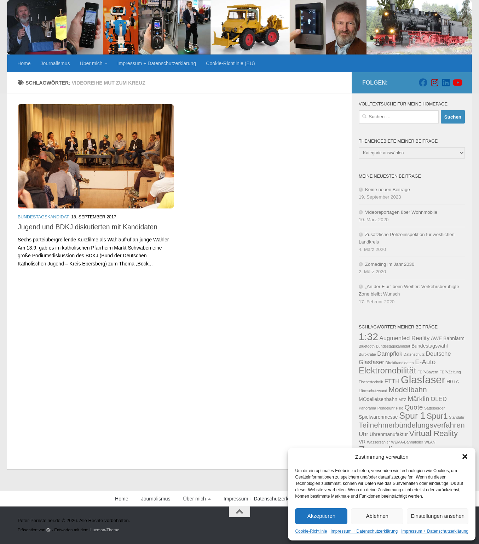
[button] (464, 456)
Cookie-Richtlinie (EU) (230, 63)
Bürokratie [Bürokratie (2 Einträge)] (367, 354)
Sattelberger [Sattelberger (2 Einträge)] (434, 408)
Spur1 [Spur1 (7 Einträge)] (437, 416)
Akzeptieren (321, 516)
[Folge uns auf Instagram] (434, 82)
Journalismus (55, 63)
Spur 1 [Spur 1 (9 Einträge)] (412, 415)
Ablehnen (377, 516)
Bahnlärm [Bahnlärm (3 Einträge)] (453, 338)
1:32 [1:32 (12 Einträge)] (368, 336)
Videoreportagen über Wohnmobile (401, 212)
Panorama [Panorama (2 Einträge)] (367, 408)
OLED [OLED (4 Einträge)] (439, 399)
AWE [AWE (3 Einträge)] (436, 338)
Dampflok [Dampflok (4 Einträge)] (389, 353)
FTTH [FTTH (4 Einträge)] (391, 381)
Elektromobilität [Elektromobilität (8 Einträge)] (387, 370)
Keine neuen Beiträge (387, 189)
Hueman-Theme (104, 529)
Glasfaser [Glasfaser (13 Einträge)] (423, 379)
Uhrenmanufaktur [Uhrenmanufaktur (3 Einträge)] (389, 434)
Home (24, 63)
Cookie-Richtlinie (311, 531)
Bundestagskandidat (43, 216)
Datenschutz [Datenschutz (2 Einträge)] (414, 354)
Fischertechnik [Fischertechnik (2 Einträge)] (371, 382)
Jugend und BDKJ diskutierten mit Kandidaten (87, 227)
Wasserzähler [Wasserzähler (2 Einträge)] (378, 442)
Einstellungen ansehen (437, 516)
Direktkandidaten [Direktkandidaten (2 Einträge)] (399, 363)
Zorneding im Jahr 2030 (389, 264)
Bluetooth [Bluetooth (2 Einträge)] (367, 346)
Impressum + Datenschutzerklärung (364, 531)
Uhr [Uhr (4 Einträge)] (363, 434)
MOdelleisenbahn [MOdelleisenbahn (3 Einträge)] (378, 399)
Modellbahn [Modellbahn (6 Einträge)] (407, 389)
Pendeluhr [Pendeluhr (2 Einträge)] (386, 408)
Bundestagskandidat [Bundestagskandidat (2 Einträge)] (393, 346)
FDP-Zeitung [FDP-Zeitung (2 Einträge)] (450, 372)
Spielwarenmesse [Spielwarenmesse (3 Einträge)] (378, 417)
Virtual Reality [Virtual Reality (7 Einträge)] (433, 433)
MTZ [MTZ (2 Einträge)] (402, 399)
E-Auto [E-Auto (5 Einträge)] (425, 362)
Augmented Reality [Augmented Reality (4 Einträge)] (405, 338)
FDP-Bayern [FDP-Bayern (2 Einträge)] (427, 372)
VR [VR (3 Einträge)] (362, 442)
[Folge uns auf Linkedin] (446, 82)
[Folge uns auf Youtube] (457, 82)
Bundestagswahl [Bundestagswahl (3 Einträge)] (429, 346)
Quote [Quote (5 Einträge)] (414, 407)
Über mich (91, 63)
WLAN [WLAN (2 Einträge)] (430, 442)
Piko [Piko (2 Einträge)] (399, 408)
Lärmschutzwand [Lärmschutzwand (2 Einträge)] (373, 391)
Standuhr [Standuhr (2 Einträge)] (456, 417)
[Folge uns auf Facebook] (423, 82)
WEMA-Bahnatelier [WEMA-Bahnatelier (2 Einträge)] (407, 442)
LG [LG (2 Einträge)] (456, 382)
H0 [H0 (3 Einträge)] (449, 381)
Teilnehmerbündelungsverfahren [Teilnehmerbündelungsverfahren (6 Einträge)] (412, 425)
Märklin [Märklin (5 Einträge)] (418, 398)
